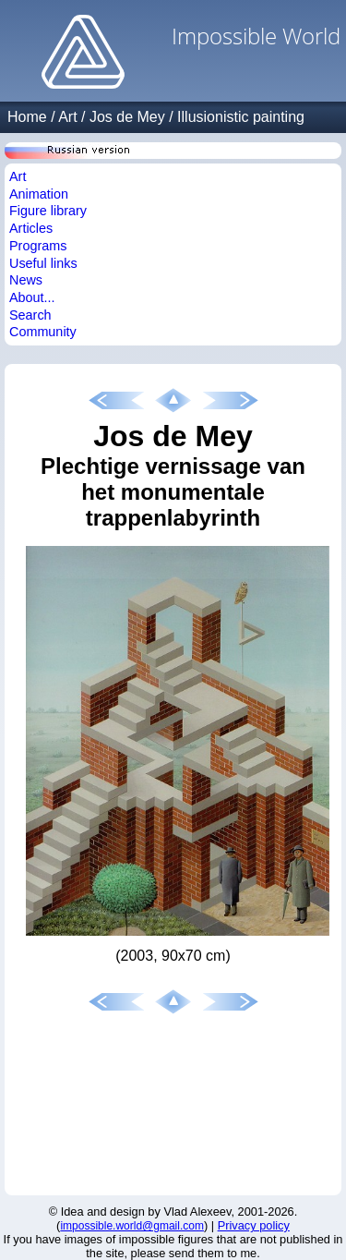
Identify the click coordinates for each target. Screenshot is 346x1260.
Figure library (48, 210)
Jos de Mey (127, 117)
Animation (38, 194)
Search (30, 315)
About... (32, 297)
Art (67, 117)
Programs (37, 245)
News (25, 280)
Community (43, 331)
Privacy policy (254, 1225)
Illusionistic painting (240, 117)
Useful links (43, 263)
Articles (31, 228)
